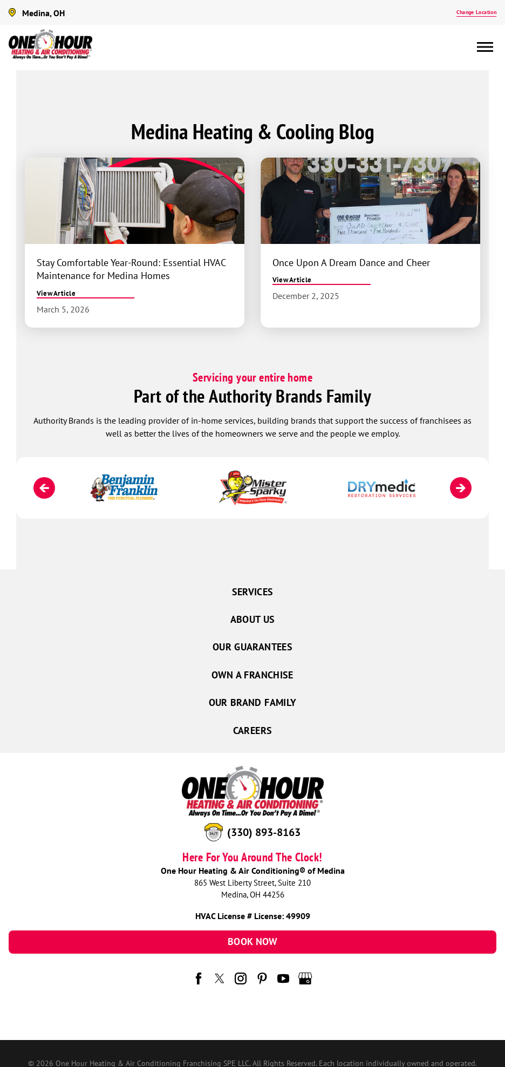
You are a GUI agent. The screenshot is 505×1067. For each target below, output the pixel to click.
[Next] (461, 488)
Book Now (252, 941)
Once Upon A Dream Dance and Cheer (351, 262)
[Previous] (44, 488)
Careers (252, 730)
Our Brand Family (253, 702)
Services (253, 592)
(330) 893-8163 (264, 832)
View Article (56, 293)
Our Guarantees (252, 647)
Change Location (476, 12)
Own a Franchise (252, 675)
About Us (252, 619)
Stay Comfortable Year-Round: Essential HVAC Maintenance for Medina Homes (131, 269)
